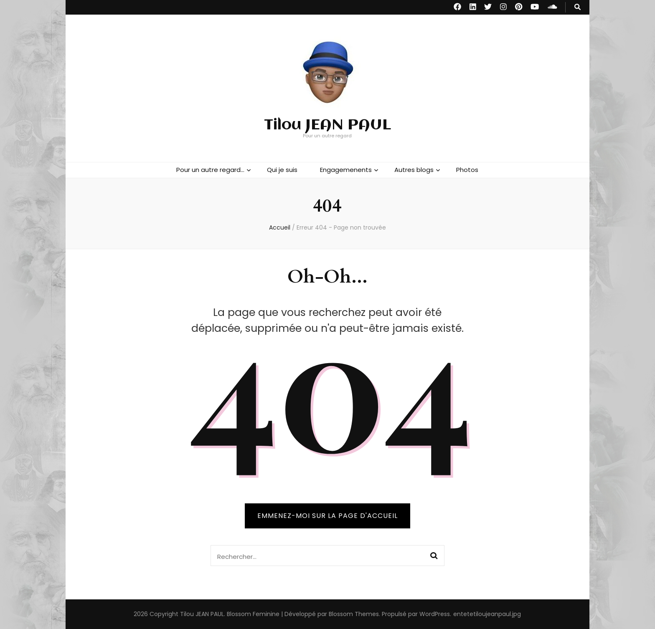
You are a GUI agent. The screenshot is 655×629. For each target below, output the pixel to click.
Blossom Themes (354, 614)
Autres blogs (414, 169)
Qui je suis (282, 169)
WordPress (434, 614)
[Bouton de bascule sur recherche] (577, 7)
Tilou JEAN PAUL (327, 125)
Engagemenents (346, 169)
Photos (467, 169)
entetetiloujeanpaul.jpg (487, 614)
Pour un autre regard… (210, 169)
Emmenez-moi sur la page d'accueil (327, 515)
